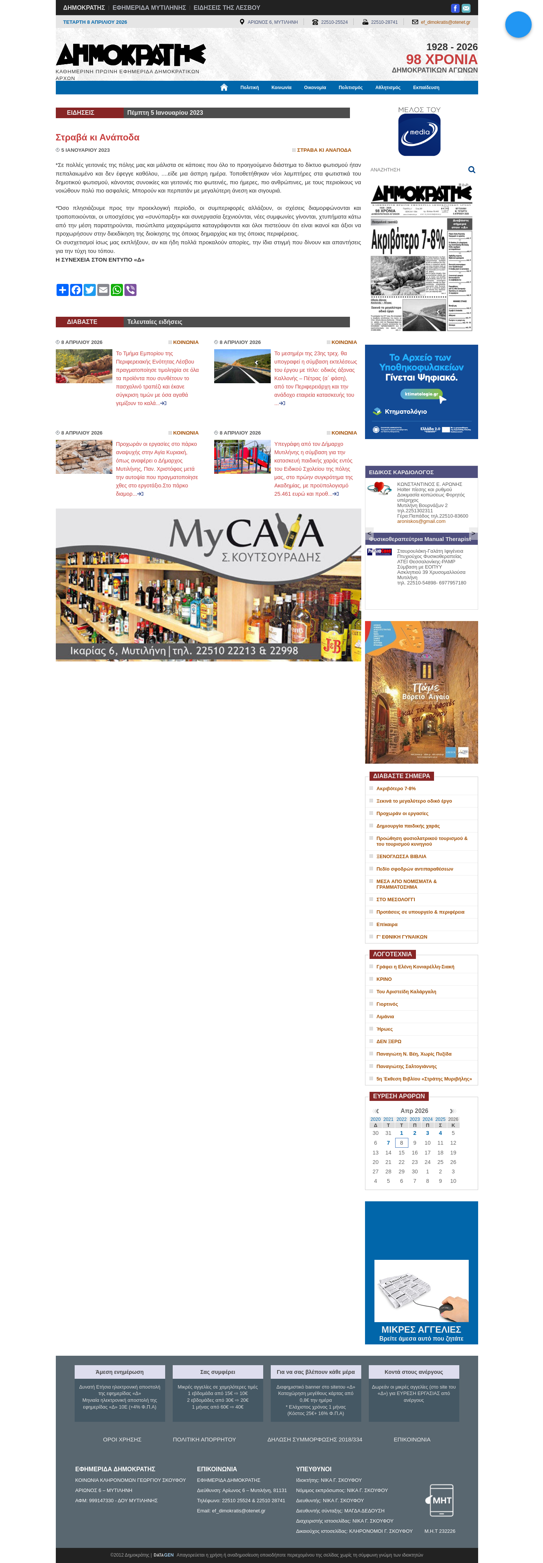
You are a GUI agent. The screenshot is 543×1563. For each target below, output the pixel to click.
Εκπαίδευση (426, 87)
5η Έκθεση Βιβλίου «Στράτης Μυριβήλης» (424, 1079)
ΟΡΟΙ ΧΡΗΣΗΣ (122, 1439)
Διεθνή (240, 100)
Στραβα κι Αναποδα (324, 150)
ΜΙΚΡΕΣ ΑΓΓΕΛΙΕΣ (421, 1328)
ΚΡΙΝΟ (384, 979)
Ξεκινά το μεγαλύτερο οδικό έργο (414, 801)
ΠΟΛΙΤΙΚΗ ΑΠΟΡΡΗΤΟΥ (204, 1439)
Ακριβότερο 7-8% (396, 788)
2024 (428, 1119)
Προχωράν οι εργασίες (403, 813)
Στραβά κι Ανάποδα (98, 137)
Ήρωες (385, 1029)
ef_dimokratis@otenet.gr (446, 22)
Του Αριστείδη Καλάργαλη (407, 991)
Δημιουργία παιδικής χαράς (408, 826)
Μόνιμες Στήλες (78, 100)
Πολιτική (250, 87)
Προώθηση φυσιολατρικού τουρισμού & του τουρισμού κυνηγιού (422, 841)
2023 (415, 1119)
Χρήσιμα (211, 100)
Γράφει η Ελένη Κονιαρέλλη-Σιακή (415, 967)
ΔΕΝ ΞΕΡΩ (389, 1041)
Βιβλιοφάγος (152, 100)
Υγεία (184, 100)
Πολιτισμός (351, 87)
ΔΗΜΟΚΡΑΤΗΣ (84, 8)
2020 (376, 1119)
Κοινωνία (281, 87)
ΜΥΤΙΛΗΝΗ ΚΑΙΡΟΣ (421, 1231)
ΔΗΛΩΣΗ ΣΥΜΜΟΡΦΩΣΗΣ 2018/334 (314, 1439)
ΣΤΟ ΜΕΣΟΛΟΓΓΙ (396, 899)
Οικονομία (315, 87)
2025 (441, 1119)
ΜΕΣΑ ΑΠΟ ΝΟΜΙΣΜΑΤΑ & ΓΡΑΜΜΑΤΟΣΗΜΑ (407, 884)
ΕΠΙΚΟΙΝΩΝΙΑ (412, 1439)
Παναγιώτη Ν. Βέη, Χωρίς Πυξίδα (414, 1054)
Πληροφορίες (274, 100)
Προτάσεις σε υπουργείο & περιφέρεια (421, 912)
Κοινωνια (186, 342)
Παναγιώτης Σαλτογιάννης (407, 1066)
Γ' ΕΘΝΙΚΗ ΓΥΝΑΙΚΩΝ (402, 937)
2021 (388, 1119)
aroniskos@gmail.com (421, 521)
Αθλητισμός (387, 87)
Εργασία (116, 100)
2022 (402, 1119)
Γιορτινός (387, 1004)
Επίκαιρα (387, 924)
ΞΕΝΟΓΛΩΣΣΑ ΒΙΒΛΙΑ (402, 856)
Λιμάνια (385, 1016)
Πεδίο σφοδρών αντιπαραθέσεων (415, 869)
